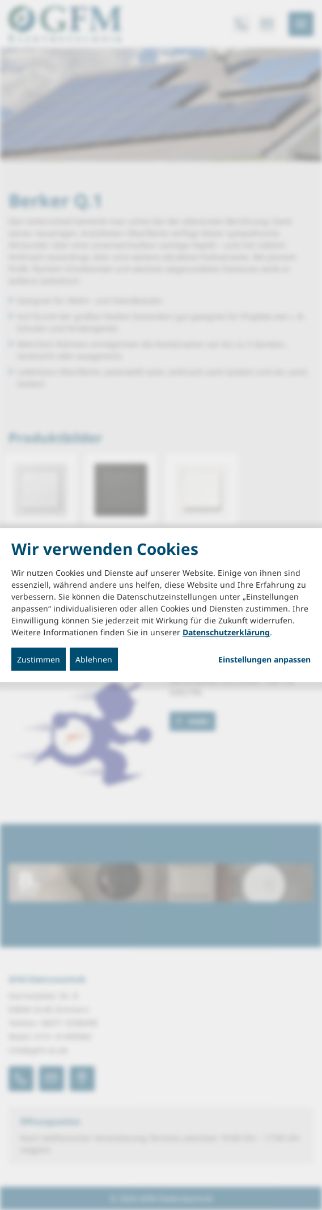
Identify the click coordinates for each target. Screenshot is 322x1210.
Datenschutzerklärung (226, 632)
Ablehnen (93, 659)
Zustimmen (38, 659)
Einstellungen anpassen (264, 659)
